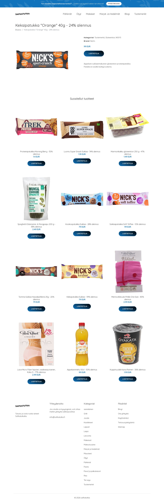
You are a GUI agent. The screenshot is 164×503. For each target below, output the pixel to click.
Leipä (86, 432)
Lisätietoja (94, 55)
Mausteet (88, 455)
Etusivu (18, 31)
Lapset (87, 428)
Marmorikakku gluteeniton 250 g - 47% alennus (127, 154)
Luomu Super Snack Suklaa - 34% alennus (82, 153)
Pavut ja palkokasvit (92, 472)
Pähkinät (67, 14)
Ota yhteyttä (123, 415)
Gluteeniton (110, 39)
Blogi (127, 14)
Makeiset (90, 14)
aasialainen (88, 410)
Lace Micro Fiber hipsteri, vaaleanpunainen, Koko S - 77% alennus (36, 372)
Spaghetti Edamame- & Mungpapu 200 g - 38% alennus (36, 226)
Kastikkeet (88, 424)
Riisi (85, 477)
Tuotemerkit (140, 14)
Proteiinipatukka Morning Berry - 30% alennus (36, 154)
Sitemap (121, 428)
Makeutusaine (89, 446)
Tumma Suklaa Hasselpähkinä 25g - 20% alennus (36, 299)
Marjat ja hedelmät (110, 14)
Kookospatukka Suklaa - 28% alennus (82, 225)
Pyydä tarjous (114, 4)
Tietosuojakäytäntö (126, 424)
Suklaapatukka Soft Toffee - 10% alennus (128, 225)
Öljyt (78, 14)
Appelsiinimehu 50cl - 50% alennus (82, 371)
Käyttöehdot (123, 419)
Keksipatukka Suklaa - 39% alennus (82, 298)
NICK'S (118, 39)
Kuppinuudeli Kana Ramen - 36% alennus (128, 371)
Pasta (86, 468)
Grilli (85, 415)
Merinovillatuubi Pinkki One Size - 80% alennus (127, 299)
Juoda (86, 419)
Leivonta (87, 437)
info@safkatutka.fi (57, 418)
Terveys (87, 481)
